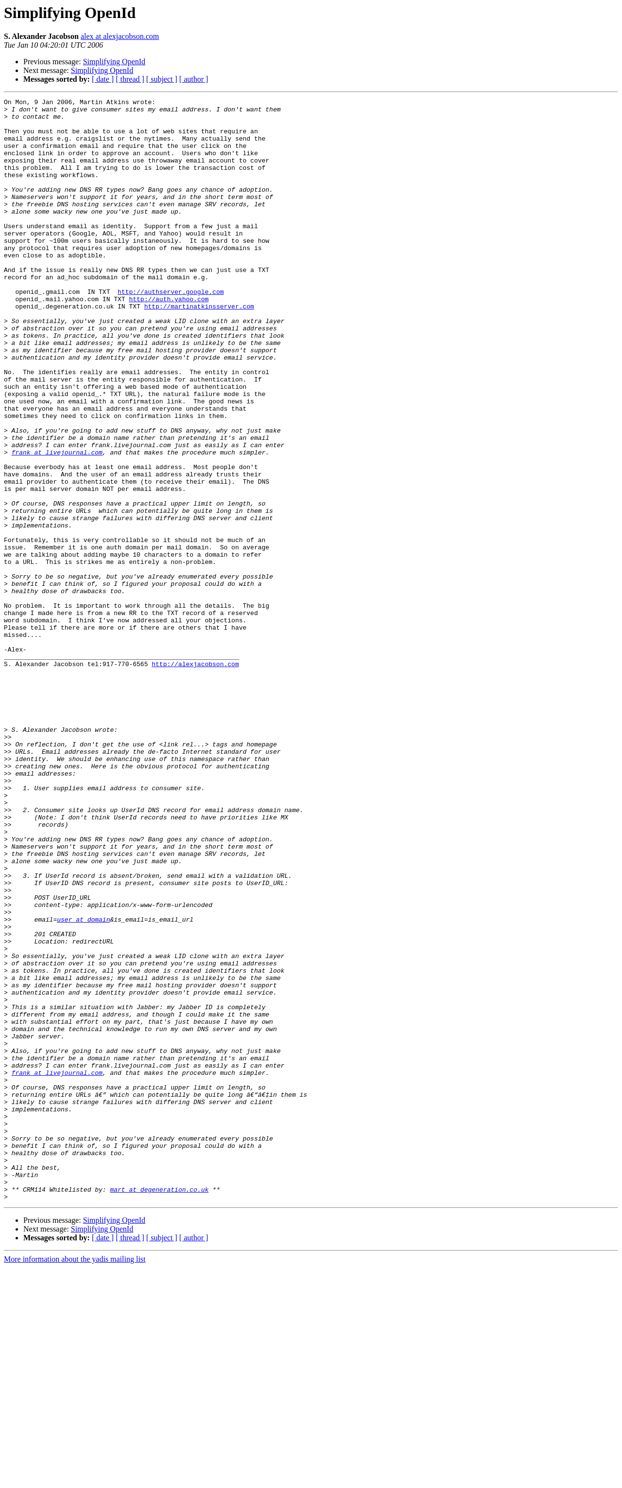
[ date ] (103, 79)
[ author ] (193, 79)
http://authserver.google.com (171, 331)
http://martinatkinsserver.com (199, 348)
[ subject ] (161, 79)
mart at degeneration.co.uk (159, 1408)
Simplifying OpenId (114, 61)
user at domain (83, 1084)
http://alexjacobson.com (195, 777)
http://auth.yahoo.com (168, 339)
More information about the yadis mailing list (75, 1479)
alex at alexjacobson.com (120, 36)
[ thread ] (130, 79)
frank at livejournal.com (57, 523)
